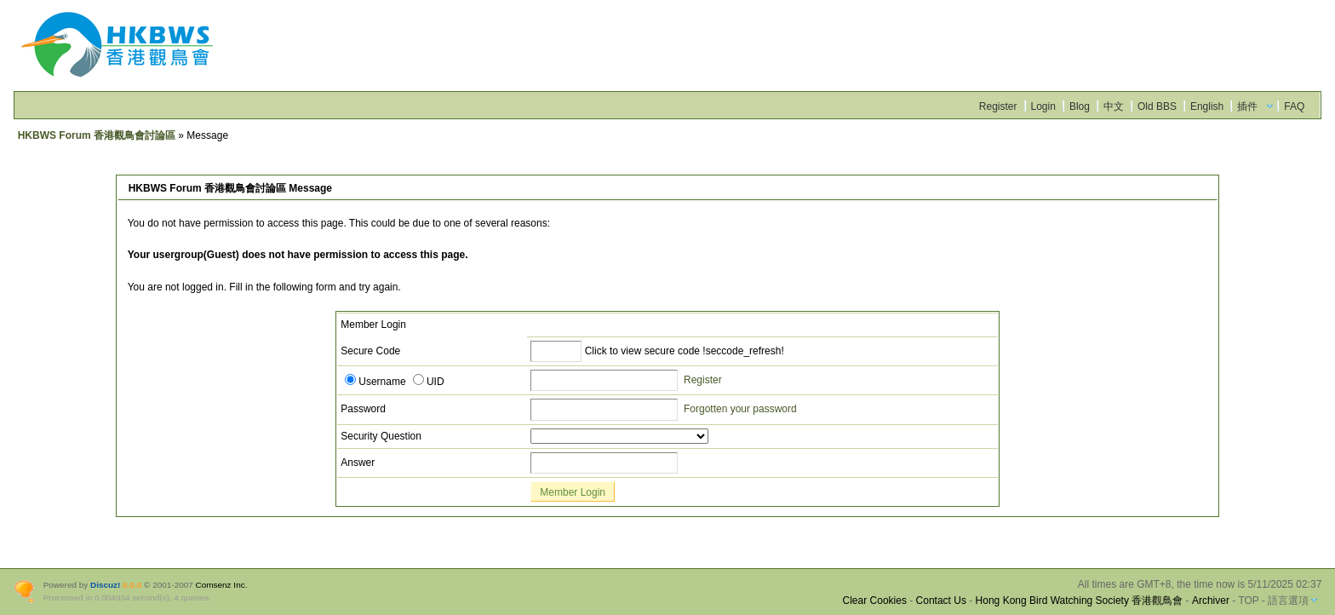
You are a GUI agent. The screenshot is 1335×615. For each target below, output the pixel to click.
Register (998, 106)
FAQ (1294, 106)
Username (375, 382)
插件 (1247, 106)
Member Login (572, 492)
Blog (1079, 106)
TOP (1248, 600)
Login (1043, 106)
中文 (1113, 106)
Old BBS (1157, 106)
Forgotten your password (740, 409)
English (1206, 106)
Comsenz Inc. (222, 584)
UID (428, 382)
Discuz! (105, 584)
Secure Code (370, 351)
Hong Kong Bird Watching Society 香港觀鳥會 (1079, 600)
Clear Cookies (875, 600)
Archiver (1210, 600)
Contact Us (941, 600)
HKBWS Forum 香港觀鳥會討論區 (96, 135)
